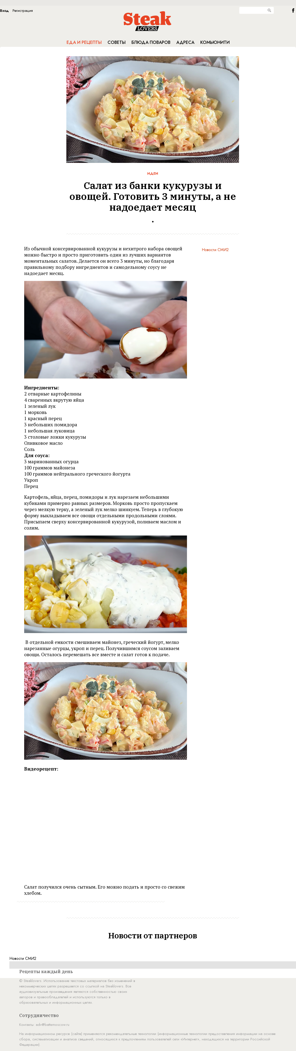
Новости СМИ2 (215, 250)
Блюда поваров (150, 42)
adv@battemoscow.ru (52, 1024)
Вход (4, 10)
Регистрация (23, 10)
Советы (117, 42)
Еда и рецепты (84, 42)
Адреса (185, 42)
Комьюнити (215, 42)
